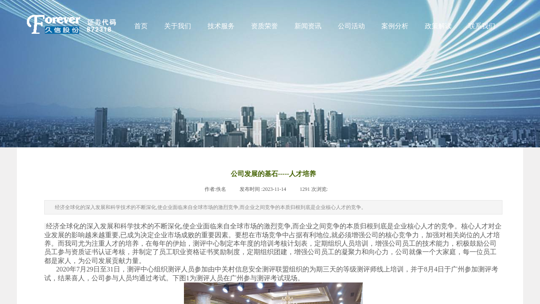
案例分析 (394, 26)
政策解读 (438, 26)
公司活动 (351, 26)
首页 (141, 26)
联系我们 (481, 26)
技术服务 (221, 26)
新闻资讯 (307, 26)
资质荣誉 (264, 26)
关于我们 (177, 26)
